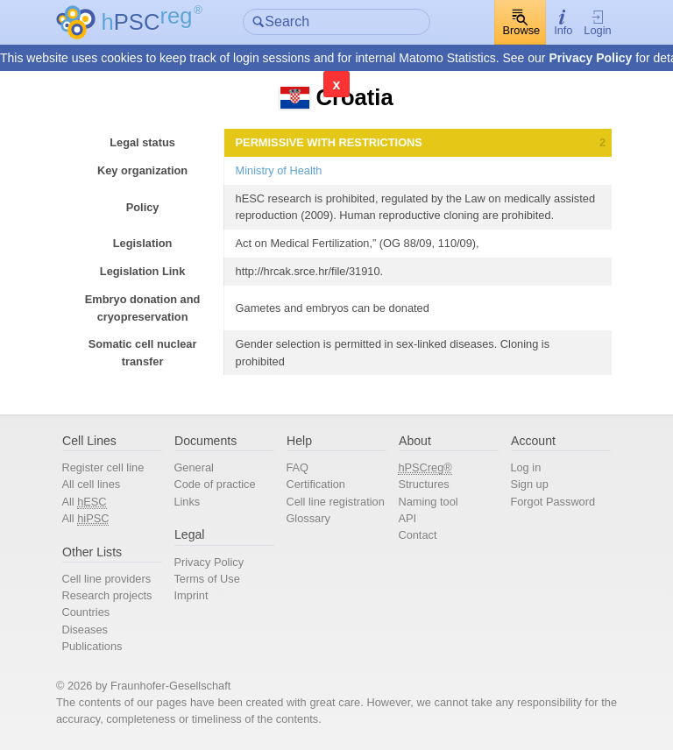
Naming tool (427, 501)
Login (597, 23)
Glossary (308, 518)
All (83, 502)
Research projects (106, 595)
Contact (417, 534)
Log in (525, 467)
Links (187, 501)
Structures (423, 484)
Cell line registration (335, 501)
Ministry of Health (279, 170)
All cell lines (90, 484)
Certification (315, 484)
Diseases (84, 629)
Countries (85, 612)
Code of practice (214, 484)
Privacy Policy (590, 58)
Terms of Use (206, 578)
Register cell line (102, 467)
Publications (91, 646)
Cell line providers (106, 578)
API (407, 518)
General (194, 467)
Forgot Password (552, 501)
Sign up (529, 484)
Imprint (191, 595)
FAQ (297, 467)
